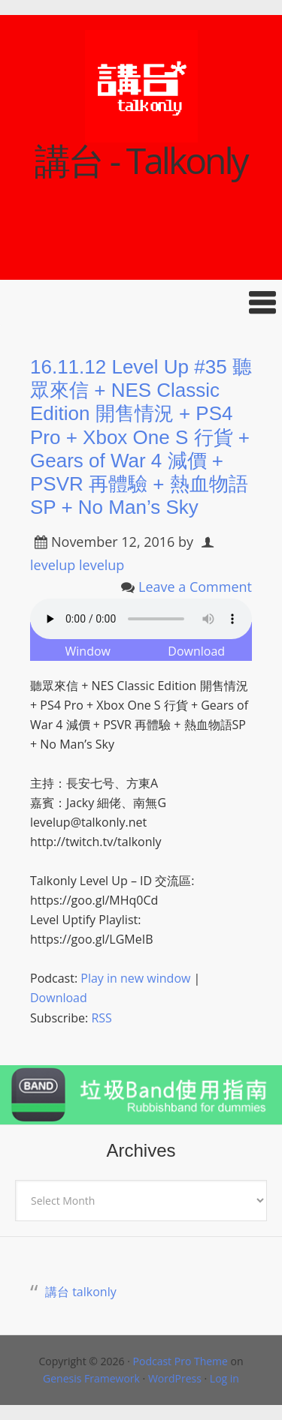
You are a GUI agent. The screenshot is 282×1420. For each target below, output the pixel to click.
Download (196, 651)
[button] (141, 303)
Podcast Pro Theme (180, 1361)
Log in (224, 1378)
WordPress (175, 1378)
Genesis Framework (91, 1378)
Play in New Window (88, 641)
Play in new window (135, 978)
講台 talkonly (81, 1291)
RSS (101, 1018)
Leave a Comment (195, 587)
